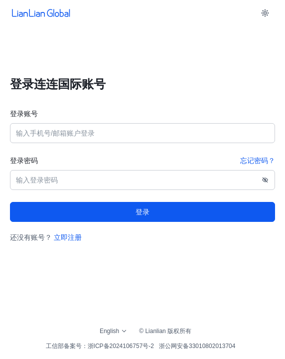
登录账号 (24, 114)
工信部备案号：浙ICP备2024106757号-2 (100, 346)
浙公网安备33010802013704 (197, 346)
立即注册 (68, 237)
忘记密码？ (257, 161)
